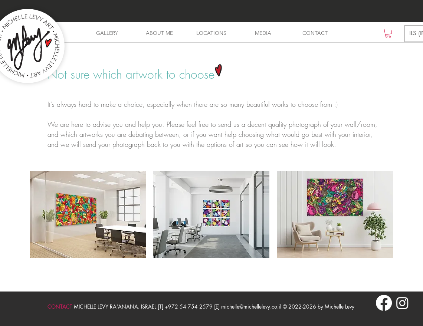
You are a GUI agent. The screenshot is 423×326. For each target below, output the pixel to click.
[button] (388, 33)
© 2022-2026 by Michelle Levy (318, 306)
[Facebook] (384, 303)
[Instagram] (402, 303)
